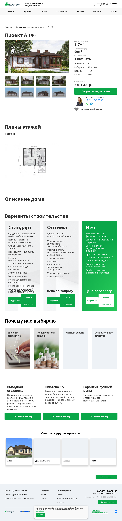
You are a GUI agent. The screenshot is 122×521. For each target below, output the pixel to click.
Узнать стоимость (28, 300)
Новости (60, 495)
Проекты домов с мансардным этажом (19, 498)
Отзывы (80, 11)
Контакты (97, 11)
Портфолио (28, 11)
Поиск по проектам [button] (64, 491)
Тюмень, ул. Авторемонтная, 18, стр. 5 (105, 493)
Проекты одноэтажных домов (16, 491)
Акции (44, 11)
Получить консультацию (96, 91)
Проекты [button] (9, 11)
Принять (40, 515)
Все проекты (106, 477)
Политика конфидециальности (100, 512)
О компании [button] (62, 11)
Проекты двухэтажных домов (16, 495)
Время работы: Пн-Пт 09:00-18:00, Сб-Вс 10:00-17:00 (101, 497)
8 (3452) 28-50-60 (104, 4)
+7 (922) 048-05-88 (94, 100)
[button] (94, 4)
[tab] (12, 81)
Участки (113, 11)
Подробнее (15, 300)
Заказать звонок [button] (105, 6)
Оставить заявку (23, 416)
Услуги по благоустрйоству (67, 498)
